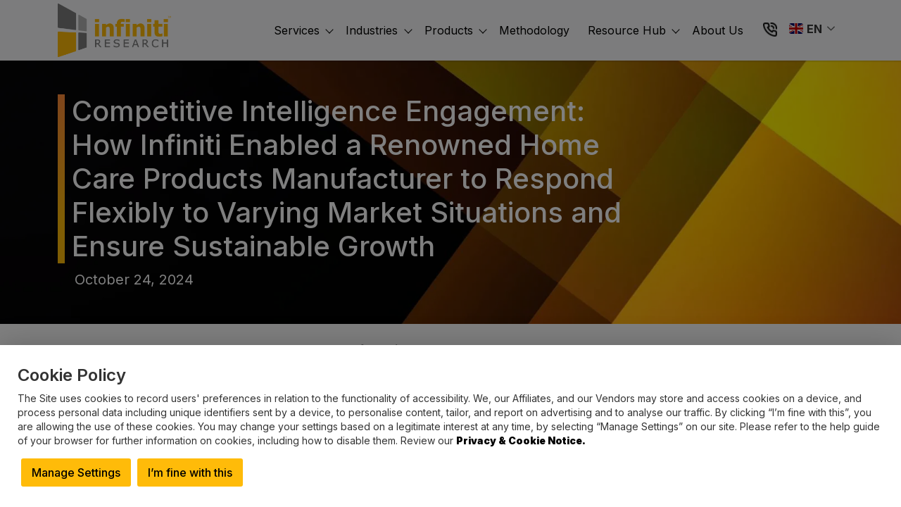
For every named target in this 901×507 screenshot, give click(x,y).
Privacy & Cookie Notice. (521, 440)
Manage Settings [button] (76, 472)
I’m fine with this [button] (190, 472)
